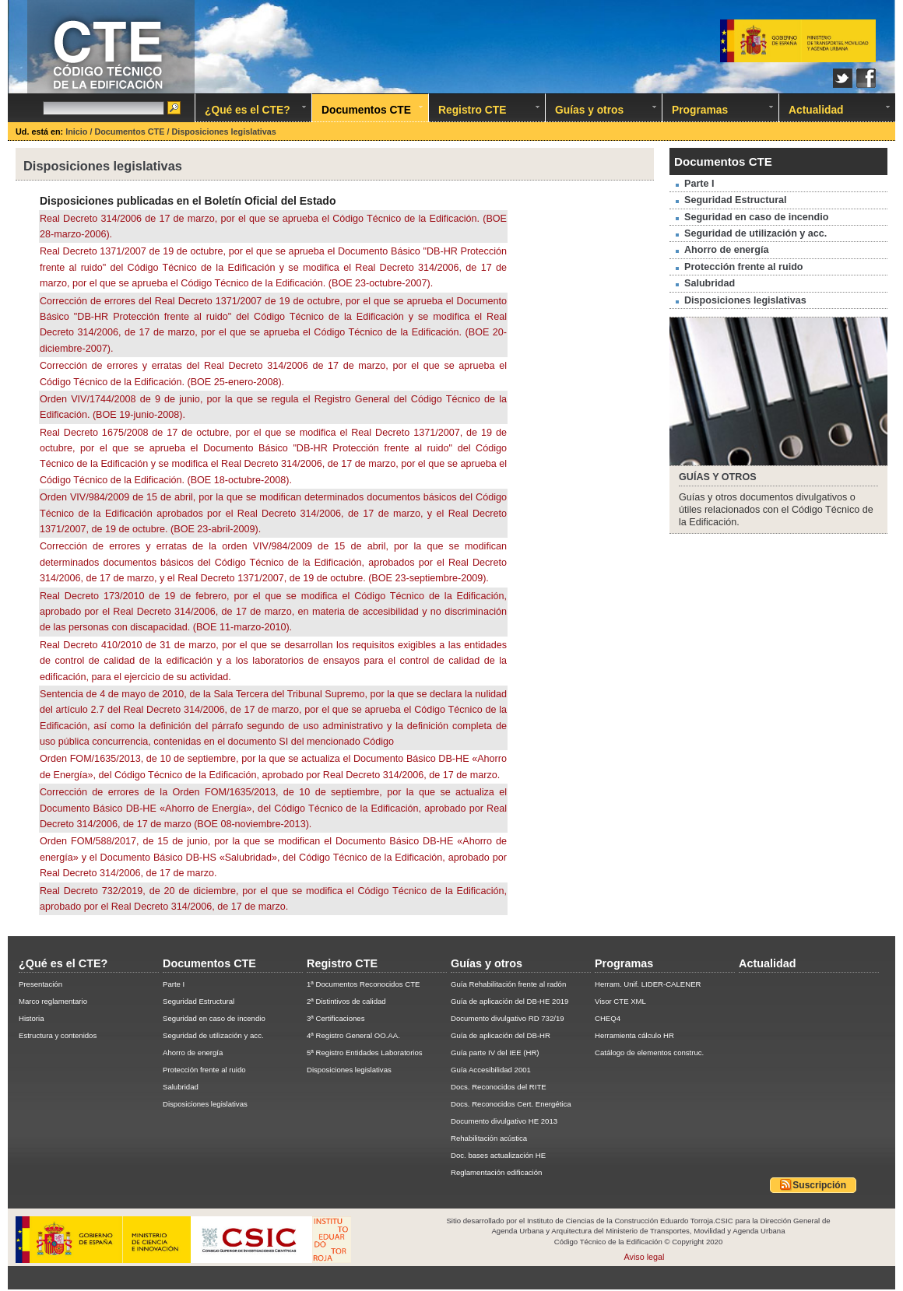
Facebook (866, 78)
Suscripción (813, 1184)
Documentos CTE (130, 131)
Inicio (77, 131)
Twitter (842, 78)
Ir (175, 109)
